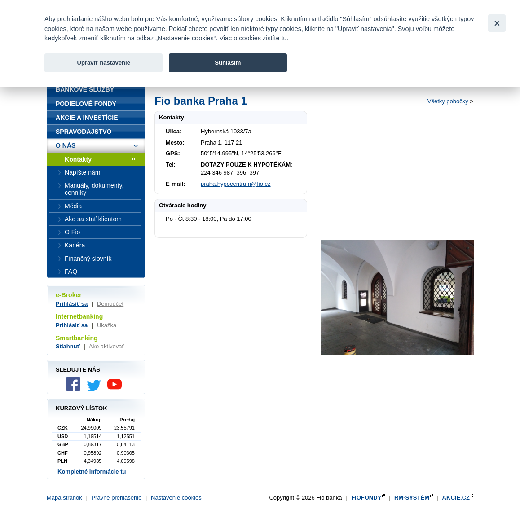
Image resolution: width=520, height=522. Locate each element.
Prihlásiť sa (72, 303)
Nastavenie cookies (176, 497)
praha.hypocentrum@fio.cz (236, 183)
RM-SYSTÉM (411, 497)
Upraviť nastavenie (103, 62)
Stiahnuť (68, 346)
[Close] (497, 23)
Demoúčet (110, 303)
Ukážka (106, 325)
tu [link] (284, 38)
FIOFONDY (366, 497)
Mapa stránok (64, 497)
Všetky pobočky (447, 101)
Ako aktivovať (106, 346)
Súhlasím (228, 62)
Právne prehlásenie (116, 497)
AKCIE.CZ (456, 497)
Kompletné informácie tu (91, 471)
